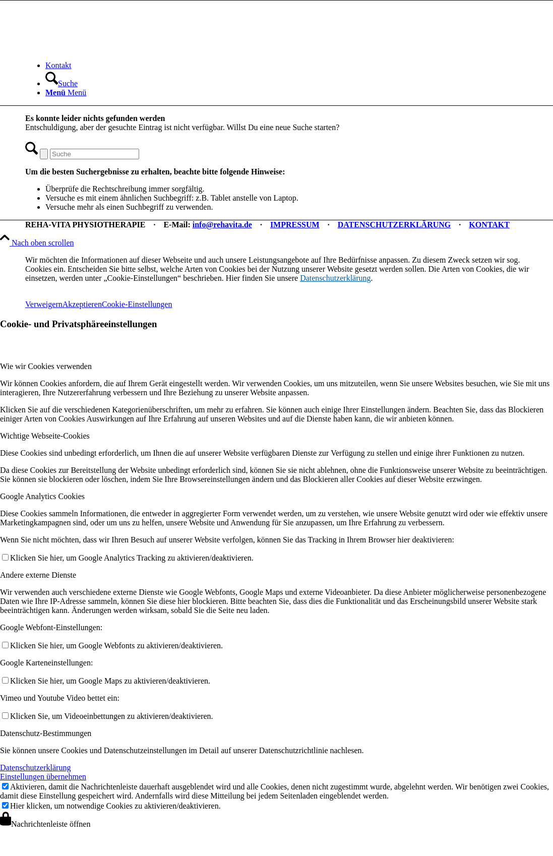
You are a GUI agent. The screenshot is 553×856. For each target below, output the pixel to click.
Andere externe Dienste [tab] (38, 575)
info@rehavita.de (222, 224)
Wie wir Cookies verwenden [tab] (46, 366)
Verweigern (44, 304)
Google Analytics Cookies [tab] (42, 496)
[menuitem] (289, 65)
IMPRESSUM (295, 224)
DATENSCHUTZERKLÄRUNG (394, 224)
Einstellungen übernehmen (43, 776)
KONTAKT (489, 224)
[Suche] (61, 83)
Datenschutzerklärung (335, 278)
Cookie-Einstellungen (137, 304)
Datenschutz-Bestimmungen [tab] (45, 733)
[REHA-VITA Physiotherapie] (100, 48)
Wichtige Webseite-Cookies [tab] (45, 436)
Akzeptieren (82, 304)
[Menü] (65, 92)
